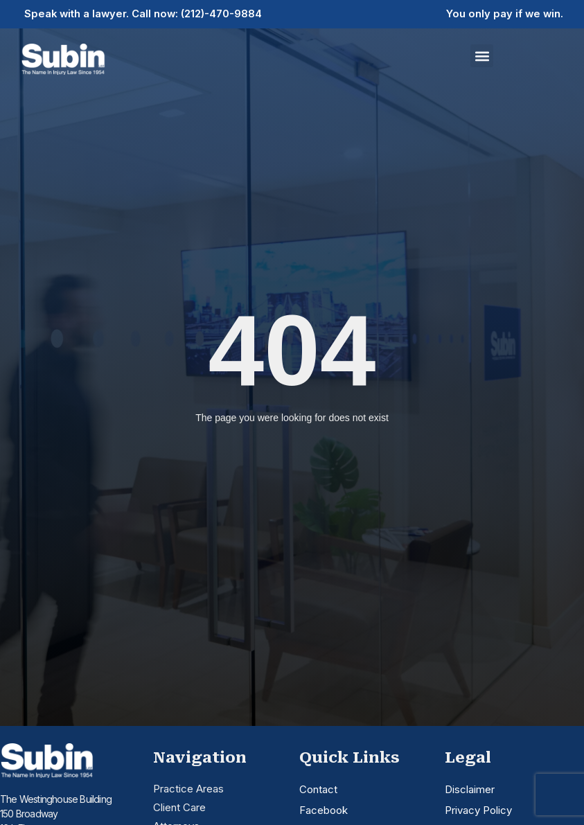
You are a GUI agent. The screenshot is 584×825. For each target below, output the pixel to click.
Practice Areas (188, 788)
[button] (481, 55)
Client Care (179, 807)
